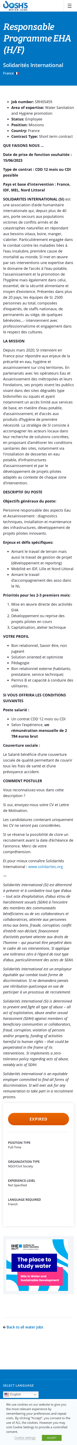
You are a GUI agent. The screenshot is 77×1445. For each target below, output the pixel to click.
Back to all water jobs (23, 1327)
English (12, 1394)
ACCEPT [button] (51, 1438)
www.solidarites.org (45, 866)
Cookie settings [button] (25, 1438)
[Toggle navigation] (69, 6)
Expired (38, 1119)
